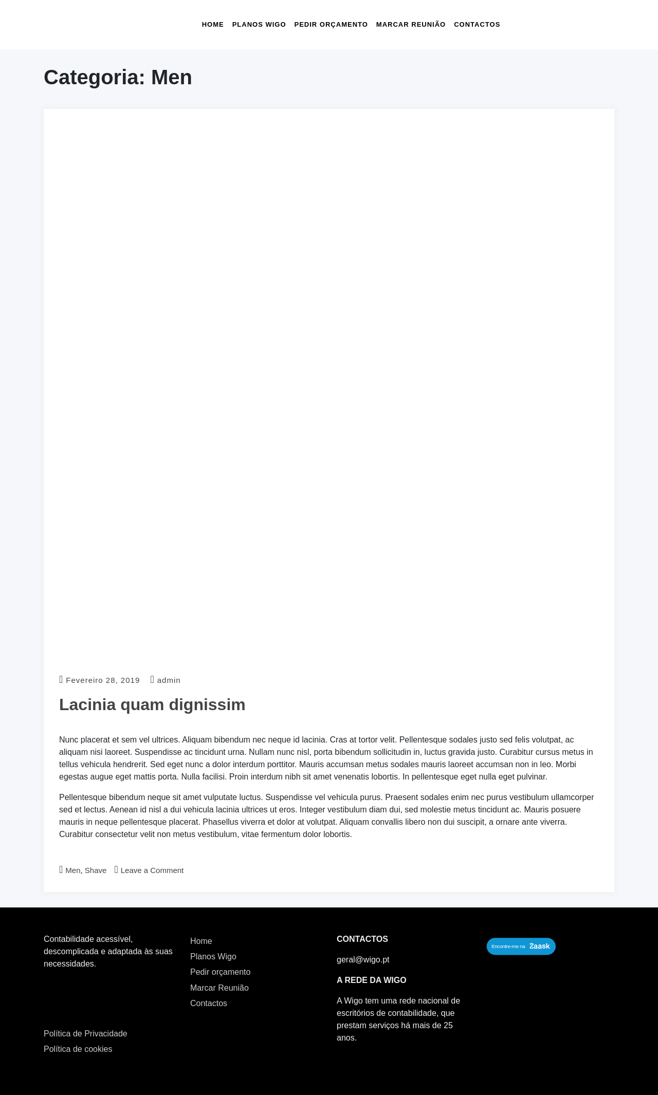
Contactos (477, 24)
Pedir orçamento (331, 24)
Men (72, 870)
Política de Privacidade (85, 1033)
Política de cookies (78, 1049)
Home (213, 24)
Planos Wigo (259, 24)
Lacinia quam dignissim (152, 704)
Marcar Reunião (411, 24)
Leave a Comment (152, 870)
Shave (96, 870)
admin (169, 680)
